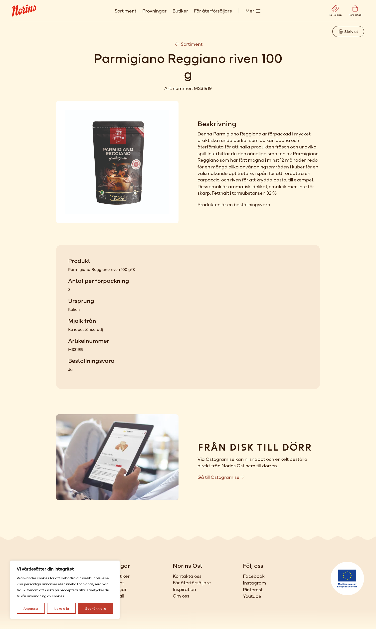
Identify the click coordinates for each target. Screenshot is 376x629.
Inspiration (184, 589)
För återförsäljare (213, 10)
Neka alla (61, 608)
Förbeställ (113, 595)
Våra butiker (116, 576)
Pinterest (253, 589)
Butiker (180, 10)
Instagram (254, 582)
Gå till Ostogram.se (221, 476)
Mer (249, 10)
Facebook (254, 576)
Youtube (252, 596)
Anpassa (30, 608)
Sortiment (125, 10)
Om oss (181, 595)
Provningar (154, 10)
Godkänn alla (95, 608)
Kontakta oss (187, 576)
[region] (65, 590)
